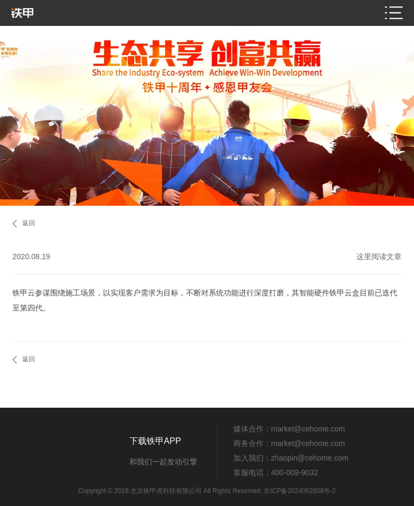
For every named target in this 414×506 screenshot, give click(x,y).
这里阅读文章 (379, 256)
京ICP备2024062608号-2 (299, 491)
